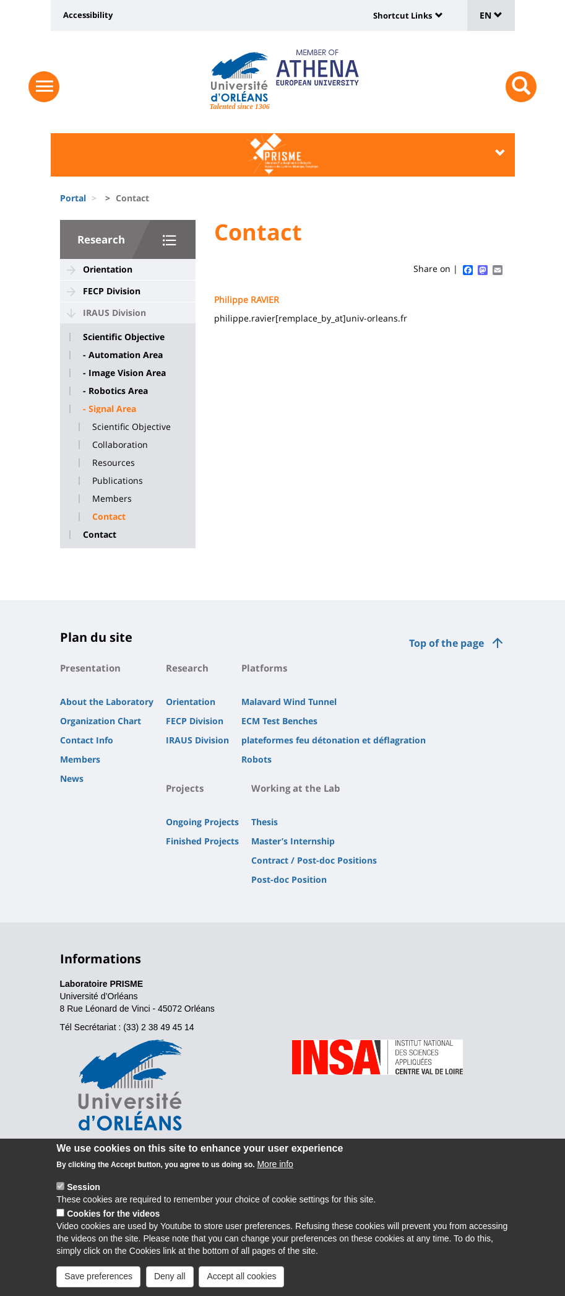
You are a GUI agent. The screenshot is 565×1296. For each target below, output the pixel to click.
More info (275, 1166)
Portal (73, 198)
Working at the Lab (295, 788)
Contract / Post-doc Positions (314, 860)
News (72, 778)
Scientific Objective (124, 337)
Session (83, 1189)
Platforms (264, 668)
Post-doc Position (289, 879)
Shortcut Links (402, 15)
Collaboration (120, 444)
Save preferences (98, 1277)
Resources (113, 462)
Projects (185, 788)
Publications (117, 480)
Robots (256, 759)
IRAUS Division (114, 312)
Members (112, 498)
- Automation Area (123, 355)
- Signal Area (109, 409)
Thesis (264, 822)
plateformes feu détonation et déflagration (333, 740)
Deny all (170, 1277)
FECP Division (111, 291)
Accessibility (88, 14)
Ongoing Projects (202, 822)
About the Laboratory (106, 701)
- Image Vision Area (124, 373)
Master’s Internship (293, 841)
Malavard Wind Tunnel (289, 701)
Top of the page (446, 643)
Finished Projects (202, 841)
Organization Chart (100, 721)
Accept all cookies (241, 1277)
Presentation (90, 668)
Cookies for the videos (113, 1215)
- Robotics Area (115, 391)
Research (101, 239)
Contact (109, 516)
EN (491, 15)
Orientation (107, 269)
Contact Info (86, 740)
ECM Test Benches (279, 721)
